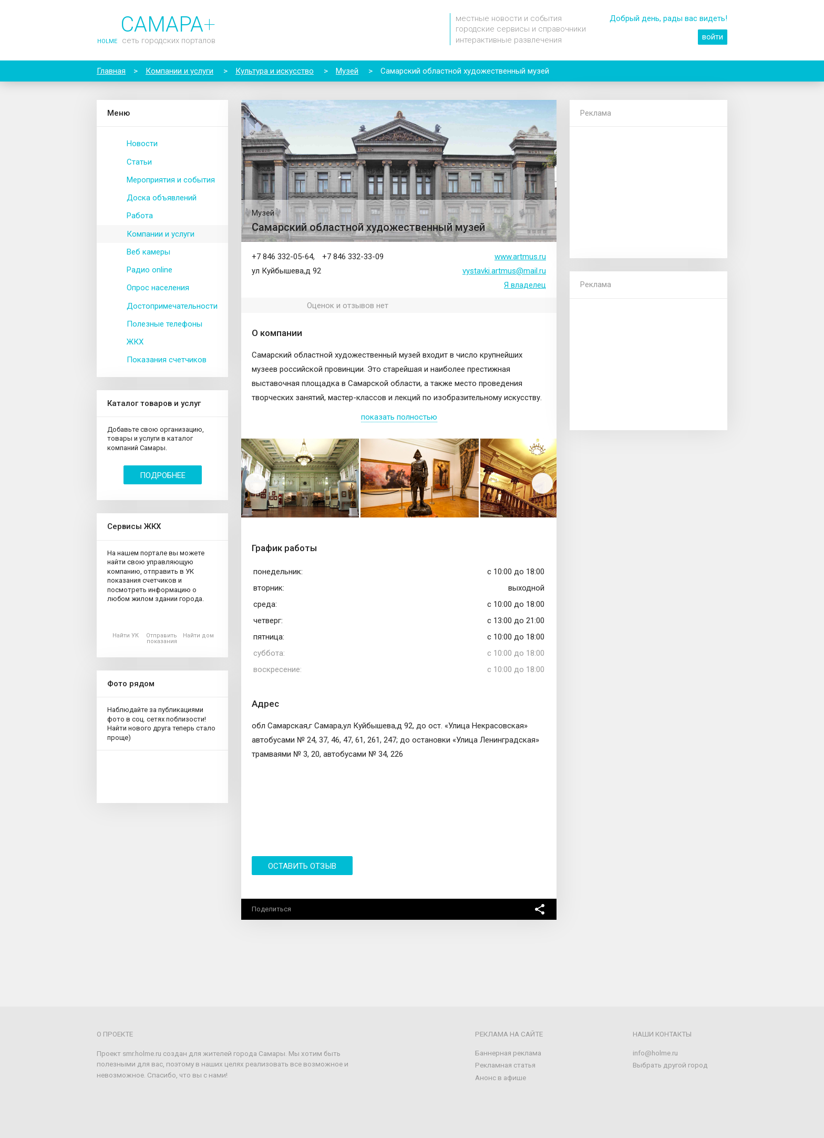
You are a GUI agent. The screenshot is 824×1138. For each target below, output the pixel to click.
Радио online (149, 270)
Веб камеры (148, 252)
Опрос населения (158, 287)
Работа (140, 215)
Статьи (139, 162)
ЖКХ (135, 342)
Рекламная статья (505, 1065)
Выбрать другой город (670, 1065)
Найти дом (198, 635)
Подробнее (163, 475)
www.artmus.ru (520, 256)
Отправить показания (161, 638)
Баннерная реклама (508, 1053)
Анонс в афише (500, 1077)
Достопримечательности (172, 306)
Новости (142, 143)
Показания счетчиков (167, 359)
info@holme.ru (655, 1053)
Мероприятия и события (171, 180)
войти (712, 37)
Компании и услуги (160, 234)
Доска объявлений (162, 197)
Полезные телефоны (164, 324)
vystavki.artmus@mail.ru (504, 271)
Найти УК (125, 635)
